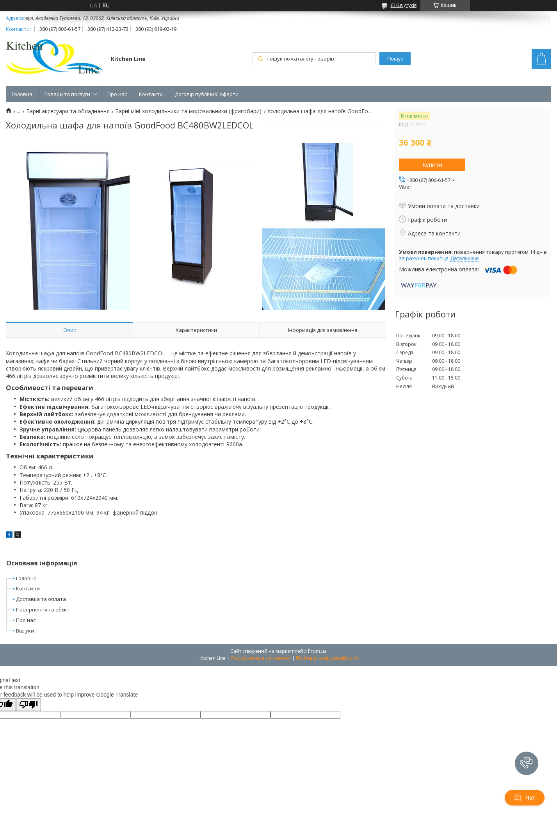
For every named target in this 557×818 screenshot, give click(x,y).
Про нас (117, 94)
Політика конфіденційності (327, 658)
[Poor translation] (28, 704)
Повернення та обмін (42, 609)
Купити (432, 164)
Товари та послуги (67, 94)
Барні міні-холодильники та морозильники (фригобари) (188, 111)
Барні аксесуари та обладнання (68, 111)
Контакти (151, 94)
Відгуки (25, 630)
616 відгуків (403, 5)
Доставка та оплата (41, 598)
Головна (22, 94)
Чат (524, 797)
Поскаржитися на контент (261, 658)
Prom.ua (317, 651)
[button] (526, 763)
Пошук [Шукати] (395, 59)
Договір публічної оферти (206, 94)
